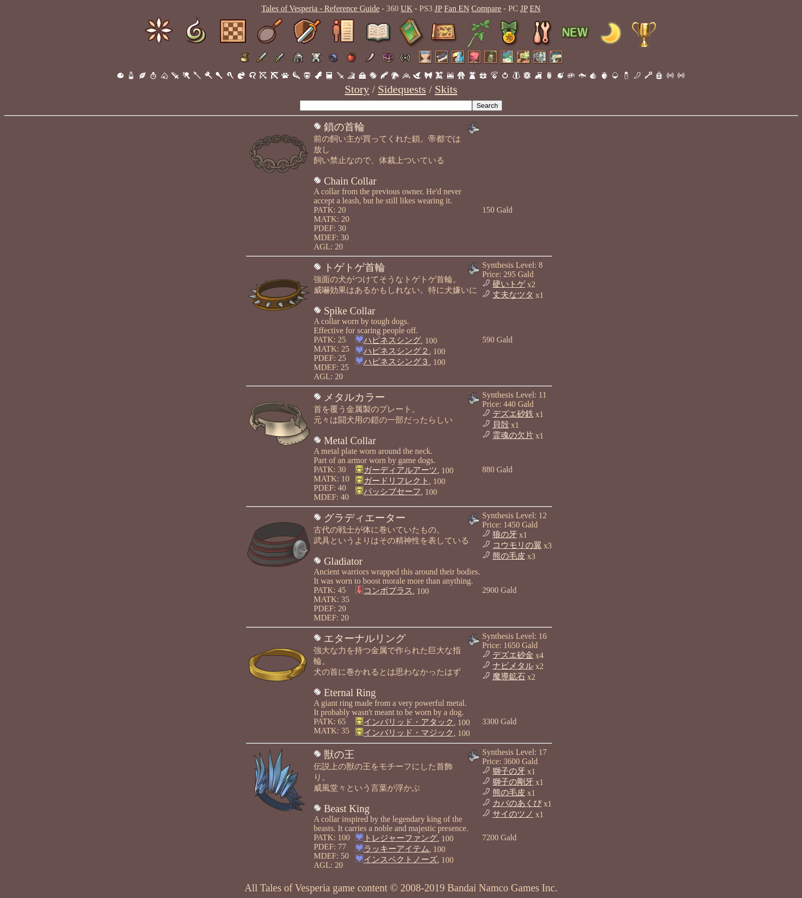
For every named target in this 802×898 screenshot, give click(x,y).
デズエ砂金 (513, 655)
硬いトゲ (509, 284)
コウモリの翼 (517, 545)
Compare (486, 8)
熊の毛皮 (509, 555)
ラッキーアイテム (396, 848)
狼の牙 (505, 534)
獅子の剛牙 (513, 781)
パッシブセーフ (392, 491)
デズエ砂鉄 (513, 413)
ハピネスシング (392, 340)
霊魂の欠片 (513, 435)
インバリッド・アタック (409, 722)
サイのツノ (513, 814)
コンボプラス (388, 590)
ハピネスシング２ (396, 351)
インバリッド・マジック (409, 732)
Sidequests (402, 89)
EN (535, 8)
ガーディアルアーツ (400, 470)
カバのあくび (517, 803)
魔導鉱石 (509, 676)
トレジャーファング (400, 838)
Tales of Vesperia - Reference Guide (320, 8)
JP (438, 8)
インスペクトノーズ (400, 859)
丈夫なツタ (513, 294)
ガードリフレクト (396, 480)
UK (406, 8)
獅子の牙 (509, 771)
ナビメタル (513, 665)
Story (357, 89)
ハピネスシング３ (396, 361)
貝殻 (501, 424)
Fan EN (456, 8)
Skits (446, 89)
